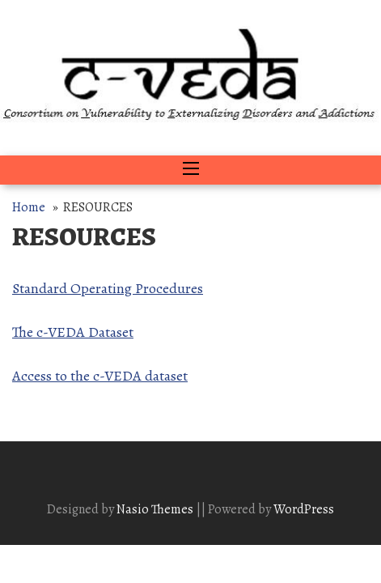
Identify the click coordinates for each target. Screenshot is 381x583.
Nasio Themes (156, 509)
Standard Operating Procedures (107, 288)
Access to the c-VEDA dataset (100, 375)
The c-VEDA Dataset (72, 332)
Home (28, 207)
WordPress (303, 509)
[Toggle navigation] (191, 170)
